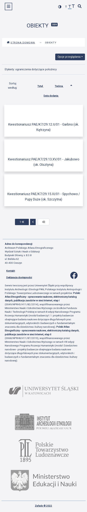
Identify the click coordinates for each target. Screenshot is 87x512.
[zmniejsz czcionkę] (66, 7)
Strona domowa (21, 42)
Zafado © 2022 (43, 505)
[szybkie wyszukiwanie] (80, 6)
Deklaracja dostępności (19, 277)
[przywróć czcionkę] (70, 7)
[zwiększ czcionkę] (73, 6)
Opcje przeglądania (69, 56)
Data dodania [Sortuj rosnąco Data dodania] (54, 95)
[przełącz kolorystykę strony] (60, 7)
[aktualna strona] (43, 222)
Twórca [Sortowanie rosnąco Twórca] (62, 85)
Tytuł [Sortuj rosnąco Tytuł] (43, 85)
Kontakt (10, 270)
